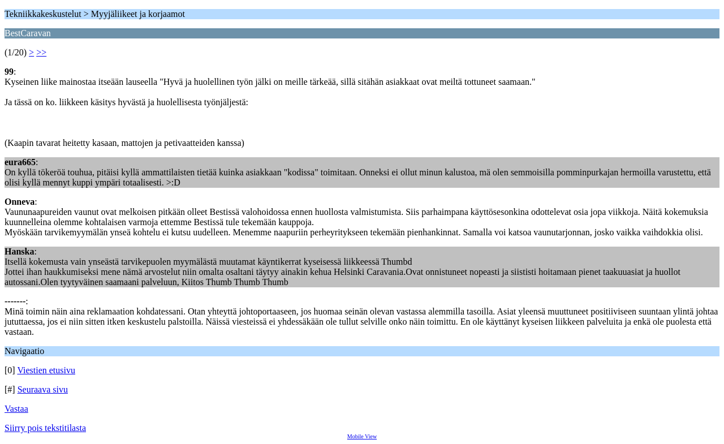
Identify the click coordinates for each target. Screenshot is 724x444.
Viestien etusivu (46, 370)
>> (41, 52)
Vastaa (16, 408)
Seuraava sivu (43, 389)
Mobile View (362, 436)
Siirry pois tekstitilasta (45, 428)
